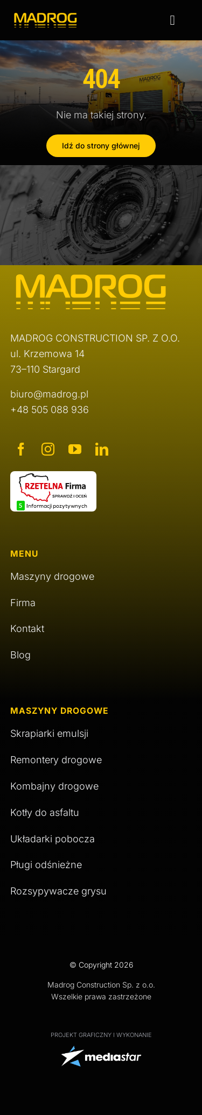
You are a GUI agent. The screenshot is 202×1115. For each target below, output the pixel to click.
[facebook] (21, 449)
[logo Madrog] (45, 17)
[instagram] (48, 449)
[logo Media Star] (101, 1050)
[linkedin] (102, 449)
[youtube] (75, 449)
